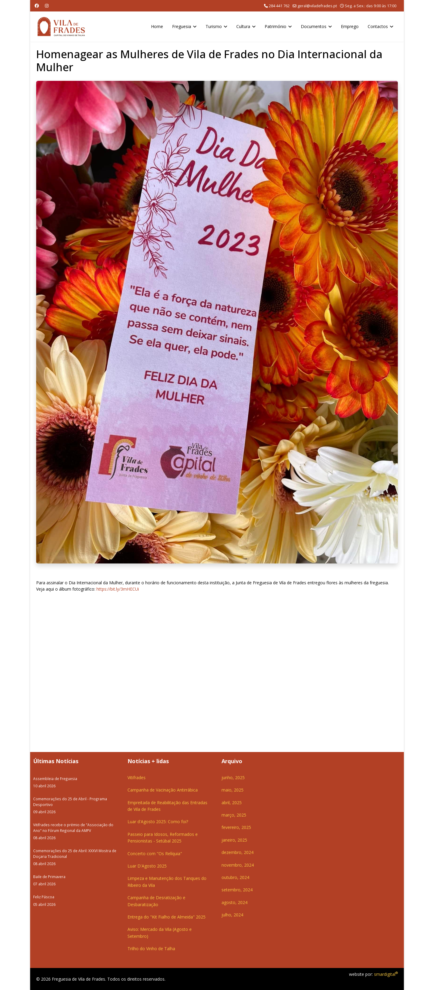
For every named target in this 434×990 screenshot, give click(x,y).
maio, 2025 (233, 790)
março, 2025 (234, 815)
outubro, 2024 (235, 877)
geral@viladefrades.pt (317, 5)
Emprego (350, 26)
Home (157, 26)
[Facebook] (37, 5)
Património (275, 26)
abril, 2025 (232, 802)
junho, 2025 (233, 777)
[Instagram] (47, 5)
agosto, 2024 (234, 902)
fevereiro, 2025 (236, 827)
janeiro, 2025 (234, 840)
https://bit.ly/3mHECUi (117, 589)
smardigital (386, 974)
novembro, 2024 (238, 865)
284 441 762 (279, 5)
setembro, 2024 (237, 890)
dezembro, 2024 (237, 852)
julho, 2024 (232, 915)
